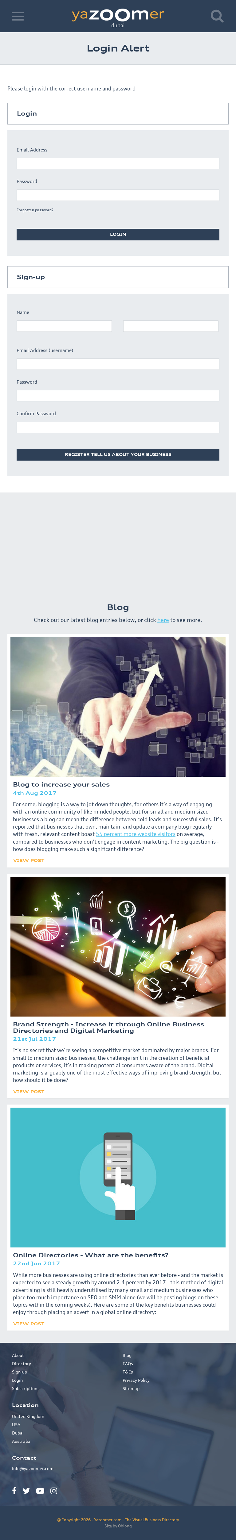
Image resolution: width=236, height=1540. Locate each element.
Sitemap (131, 1388)
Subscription (24, 1388)
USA (16, 1424)
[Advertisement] (118, 545)
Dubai (18, 1432)
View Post (29, 860)
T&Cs (128, 1371)
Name (23, 312)
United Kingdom (28, 1416)
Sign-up (19, 1371)
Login (118, 234)
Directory (21, 1363)
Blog (127, 1355)
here (163, 619)
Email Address (32, 150)
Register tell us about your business (118, 454)
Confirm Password (36, 413)
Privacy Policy (136, 1380)
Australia (21, 1441)
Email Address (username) (45, 350)
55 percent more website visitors (135, 834)
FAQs (128, 1363)
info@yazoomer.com (32, 1468)
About (18, 1355)
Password (27, 181)
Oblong (125, 1525)
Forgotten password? (35, 210)
